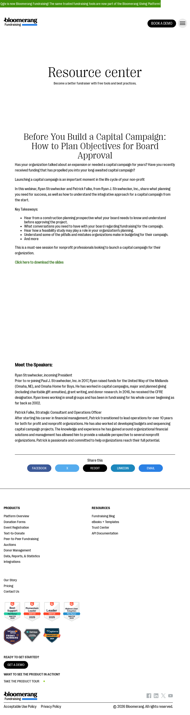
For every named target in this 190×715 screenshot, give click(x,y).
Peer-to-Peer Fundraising (21, 539)
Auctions (10, 545)
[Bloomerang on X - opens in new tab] (163, 697)
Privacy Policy (51, 707)
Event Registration (16, 528)
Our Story (10, 580)
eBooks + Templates (105, 522)
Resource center (95, 72)
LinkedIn (123, 468)
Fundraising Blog (103, 516)
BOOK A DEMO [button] (161, 23)
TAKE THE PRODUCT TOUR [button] (21, 681)
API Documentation (105, 533)
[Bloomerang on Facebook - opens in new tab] (149, 697)
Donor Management (17, 550)
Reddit (95, 468)
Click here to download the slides (39, 262)
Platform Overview (16, 516)
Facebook (39, 468)
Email (151, 468)
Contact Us (11, 592)
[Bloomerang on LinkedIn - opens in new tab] (156, 697)
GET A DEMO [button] (15, 665)
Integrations (12, 562)
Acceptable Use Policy (20, 707)
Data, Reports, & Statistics (22, 556)
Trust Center (100, 528)
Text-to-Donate (14, 533)
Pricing (8, 586)
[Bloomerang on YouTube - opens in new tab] (170, 697)
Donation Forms (15, 522)
